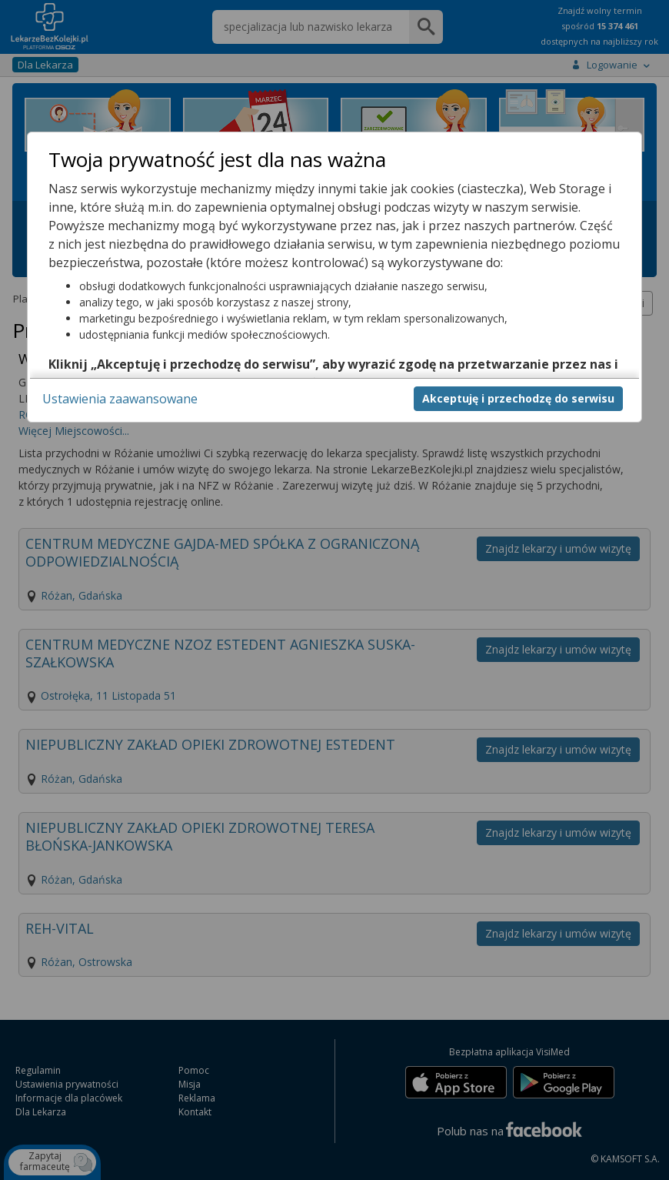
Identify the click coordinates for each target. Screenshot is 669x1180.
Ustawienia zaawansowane (120, 398)
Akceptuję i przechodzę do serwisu (518, 398)
